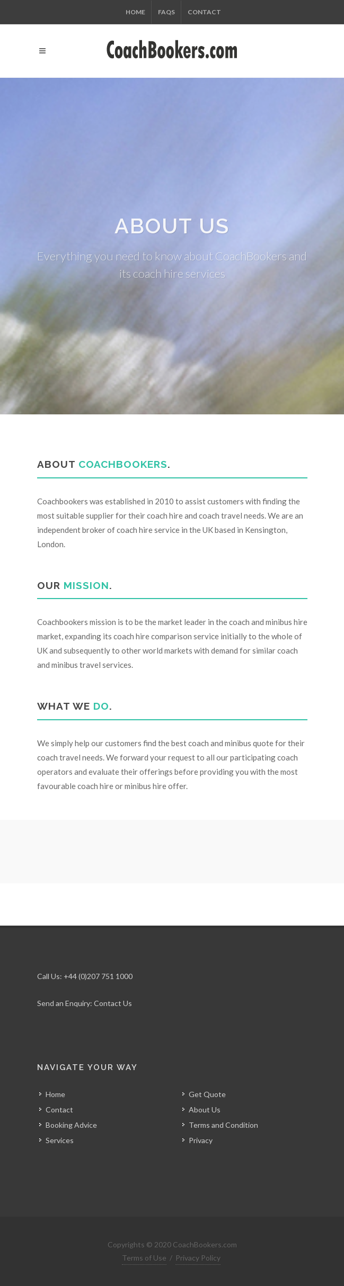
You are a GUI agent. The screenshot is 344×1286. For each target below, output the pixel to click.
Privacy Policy (197, 1257)
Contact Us (113, 1003)
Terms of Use (144, 1257)
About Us (204, 1109)
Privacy (201, 1140)
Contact (204, 12)
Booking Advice (71, 1124)
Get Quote (207, 1094)
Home (135, 12)
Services (60, 1140)
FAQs (166, 12)
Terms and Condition (223, 1124)
